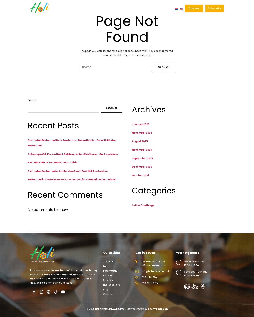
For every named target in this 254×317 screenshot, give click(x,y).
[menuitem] (176, 9)
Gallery (153, 8)
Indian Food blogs (143, 205)
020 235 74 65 (150, 283)
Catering (123, 8)
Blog (105, 289)
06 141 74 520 (149, 277)
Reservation (106, 8)
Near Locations (111, 284)
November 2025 (142, 132)
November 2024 (142, 149)
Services (108, 280)
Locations (139, 8)
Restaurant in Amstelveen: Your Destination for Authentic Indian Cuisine (72, 179)
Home (65, 8)
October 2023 (140, 175)
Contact (167, 8)
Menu (92, 8)
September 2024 (142, 158)
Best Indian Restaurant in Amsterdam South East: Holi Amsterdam (67, 171)
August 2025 (140, 141)
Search (32, 100)
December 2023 (142, 166)
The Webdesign (158, 309)
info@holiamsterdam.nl (155, 271)
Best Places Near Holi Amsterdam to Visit (52, 162)
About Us (79, 8)
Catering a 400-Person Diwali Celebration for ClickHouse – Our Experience (73, 154)
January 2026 (140, 124)
